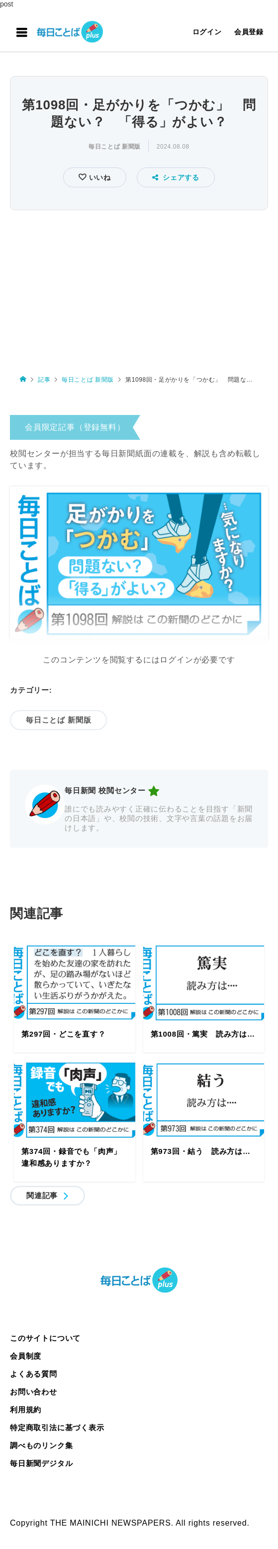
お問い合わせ (33, 1391)
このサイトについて (45, 1338)
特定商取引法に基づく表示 (57, 1427)
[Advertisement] (139, 287)
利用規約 (25, 1409)
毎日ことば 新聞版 (115, 146)
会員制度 (25, 1356)
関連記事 (42, 1195)
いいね (99, 177)
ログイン (207, 32)
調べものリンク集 (41, 1445)
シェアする (175, 177)
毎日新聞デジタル (41, 1463)
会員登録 (249, 32)
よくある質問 (33, 1374)
